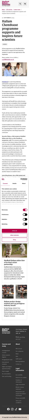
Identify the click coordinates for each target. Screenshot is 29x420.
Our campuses (19, 351)
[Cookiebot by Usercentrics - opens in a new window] (20, 179)
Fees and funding (6, 376)
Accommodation (6, 373)
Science (5, 44)
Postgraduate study (7, 359)
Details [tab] (14, 183)
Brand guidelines (20, 361)
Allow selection (14, 235)
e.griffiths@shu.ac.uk (8, 59)
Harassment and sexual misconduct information (21, 393)
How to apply (5, 371)
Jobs (17, 356)
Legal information (20, 384)
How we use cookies (21, 377)
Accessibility (19, 375)
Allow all (14, 230)
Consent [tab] (5, 183)
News (17, 353)
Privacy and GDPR (20, 398)
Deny (14, 239)
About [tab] (23, 183)
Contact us (18, 364)
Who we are (19, 348)
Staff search (19, 359)
